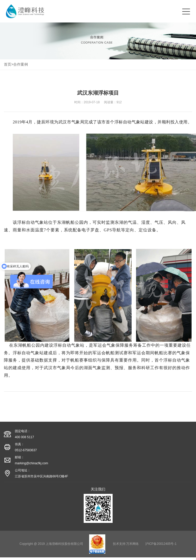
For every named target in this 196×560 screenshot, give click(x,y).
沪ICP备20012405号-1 (160, 544)
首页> (8, 64)
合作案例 (20, 64)
